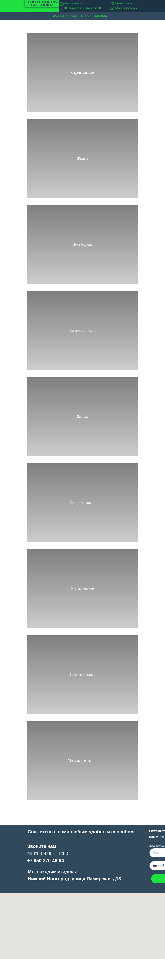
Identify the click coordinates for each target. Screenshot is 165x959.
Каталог (72, 15)
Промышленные (82, 674)
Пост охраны (82, 244)
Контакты (101, 15)
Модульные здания (82, 761)
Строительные (82, 72)
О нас (85, 15)
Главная (58, 15)
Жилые (82, 158)
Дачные (83, 416)
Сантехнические (82, 330)
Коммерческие (82, 588)
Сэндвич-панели (82, 503)
